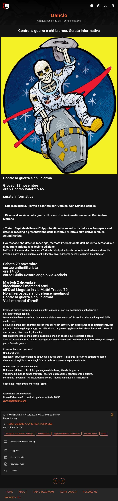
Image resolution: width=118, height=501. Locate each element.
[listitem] (59, 442)
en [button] (105, 6)
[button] (68, 492)
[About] (91, 5)
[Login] (112, 5)
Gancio (59, 15)
